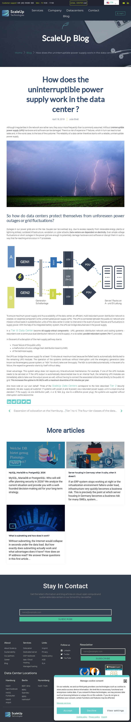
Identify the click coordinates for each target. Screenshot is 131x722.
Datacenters (75, 10)
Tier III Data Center (22, 330)
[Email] (28, 402)
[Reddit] (14, 402)
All (72, 463)
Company (55, 10)
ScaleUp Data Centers (64, 385)
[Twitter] (24, 402)
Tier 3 (113, 385)
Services (38, 10)
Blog (66, 16)
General (15, 463)
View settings (115, 710)
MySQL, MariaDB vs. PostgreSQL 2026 (27, 472)
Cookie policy (82, 717)
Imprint (104, 717)
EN (110, 2)
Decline (91, 710)
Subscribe (65, 619)
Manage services (64, 703)
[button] (125, 681)
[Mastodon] (19, 402)
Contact (94, 10)
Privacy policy (94, 717)
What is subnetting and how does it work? (29, 536)
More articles (65, 430)
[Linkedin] (9, 402)
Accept (68, 710)
